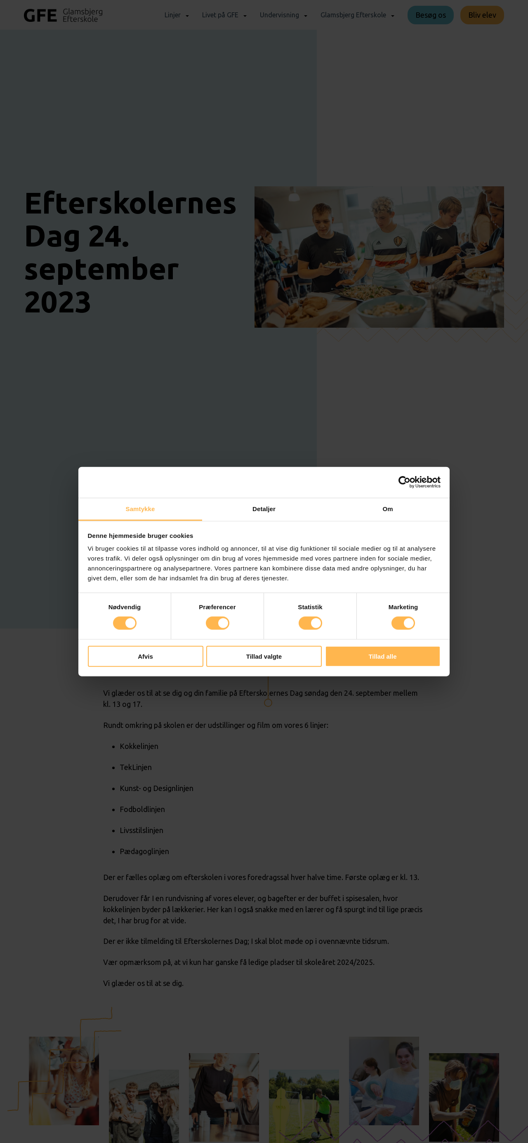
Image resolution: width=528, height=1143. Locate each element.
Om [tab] (387, 508)
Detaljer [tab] (264, 508)
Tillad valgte (264, 656)
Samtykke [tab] (140, 508)
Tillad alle (382, 656)
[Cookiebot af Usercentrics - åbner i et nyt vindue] (404, 482)
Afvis (145, 656)
